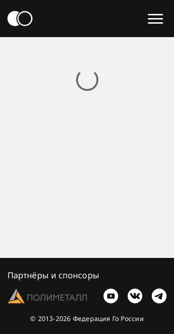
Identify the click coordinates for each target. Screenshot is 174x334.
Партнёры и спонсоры (53, 275)
